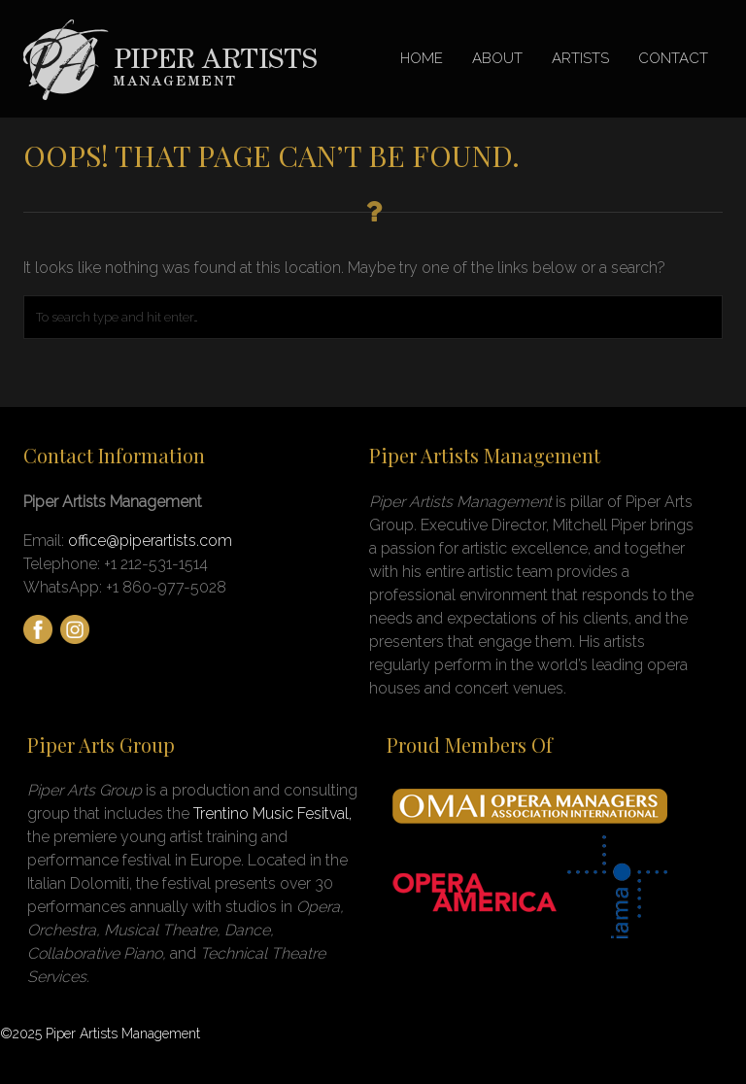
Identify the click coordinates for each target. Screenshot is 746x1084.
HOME (421, 58)
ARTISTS (580, 58)
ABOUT (497, 58)
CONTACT (673, 58)
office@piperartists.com (150, 540)
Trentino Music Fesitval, (272, 813)
